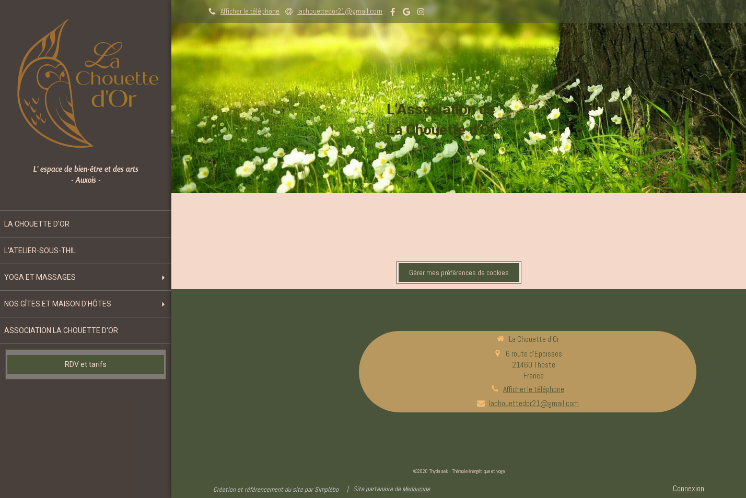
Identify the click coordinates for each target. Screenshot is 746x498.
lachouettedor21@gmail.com (534, 403)
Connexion (688, 488)
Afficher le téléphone (249, 11)
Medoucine (416, 488)
